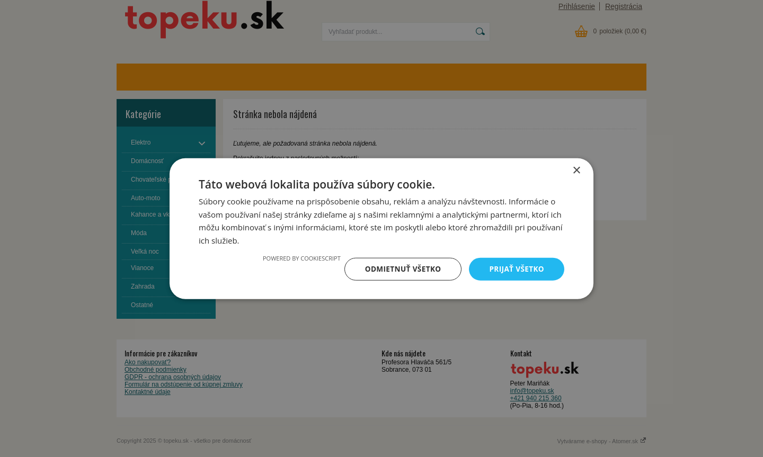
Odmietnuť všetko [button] (399, 269)
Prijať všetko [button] (515, 269)
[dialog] (381, 228)
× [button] (576, 170)
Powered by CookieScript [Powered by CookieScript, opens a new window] (297, 258)
